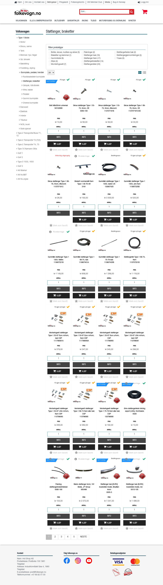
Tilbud (93, 21)
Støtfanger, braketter (31, 81)
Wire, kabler (28, 90)
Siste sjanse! (25, 129)
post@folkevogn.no (38, 572)
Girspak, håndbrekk (31, 86)
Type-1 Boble (23, 38)
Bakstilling (24, 64)
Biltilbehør (60, 21)
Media (107, 2)
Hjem (20, 2)
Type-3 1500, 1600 (26, 162)
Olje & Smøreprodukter (41, 21)
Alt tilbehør (22, 171)
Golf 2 (20, 158)
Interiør (23, 116)
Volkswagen (21, 21)
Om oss (28, 2)
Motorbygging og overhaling (112, 21)
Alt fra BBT (22, 175)
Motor (22, 42)
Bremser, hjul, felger (28, 55)
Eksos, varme (26, 47)
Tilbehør (23, 120)
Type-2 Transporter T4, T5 (28, 145)
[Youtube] (91, 561)
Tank (22, 51)
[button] (144, 9)
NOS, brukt (25, 125)
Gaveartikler (73, 21)
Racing (85, 21)
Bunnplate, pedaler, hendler (32, 73)
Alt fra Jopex (23, 179)
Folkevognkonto (77, 2)
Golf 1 (20, 153)
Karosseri (24, 107)
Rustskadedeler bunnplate (34, 77)
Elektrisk (23, 112)
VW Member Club (94, 2)
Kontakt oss (39, 2)
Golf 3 (20, 166)
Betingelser (51, 2)
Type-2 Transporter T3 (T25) (29, 140)
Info (58, 137)
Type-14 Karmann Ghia (27, 149)
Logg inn (145, 2)
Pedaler (26, 94)
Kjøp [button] (59, 144)
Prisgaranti (63, 2)
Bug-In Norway (119, 2)
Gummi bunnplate (30, 99)
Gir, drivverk (25, 60)
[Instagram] (80, 561)
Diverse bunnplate (30, 103)
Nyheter (132, 21)
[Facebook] (69, 561)
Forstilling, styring (27, 68)
